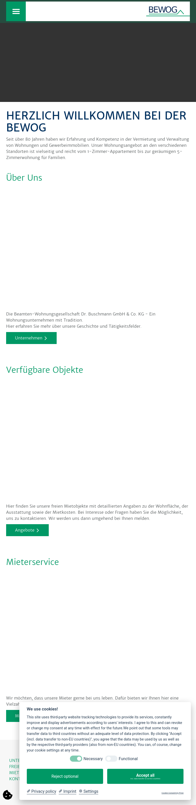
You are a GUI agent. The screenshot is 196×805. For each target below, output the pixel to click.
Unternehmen (28, 338)
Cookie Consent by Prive (172, 793)
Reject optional (64, 776)
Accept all (145, 776)
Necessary (93, 758)
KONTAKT (19, 779)
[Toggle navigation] (16, 11)
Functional (128, 758)
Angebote (24, 530)
